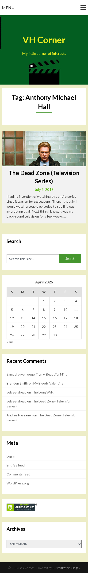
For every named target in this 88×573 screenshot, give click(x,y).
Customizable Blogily (66, 568)
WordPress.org (18, 483)
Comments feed (18, 474)
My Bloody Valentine (48, 383)
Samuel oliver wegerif (22, 374)
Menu (8, 7)
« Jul (10, 342)
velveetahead (17, 392)
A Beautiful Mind (55, 374)
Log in (11, 456)
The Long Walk (43, 392)
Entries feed (16, 465)
